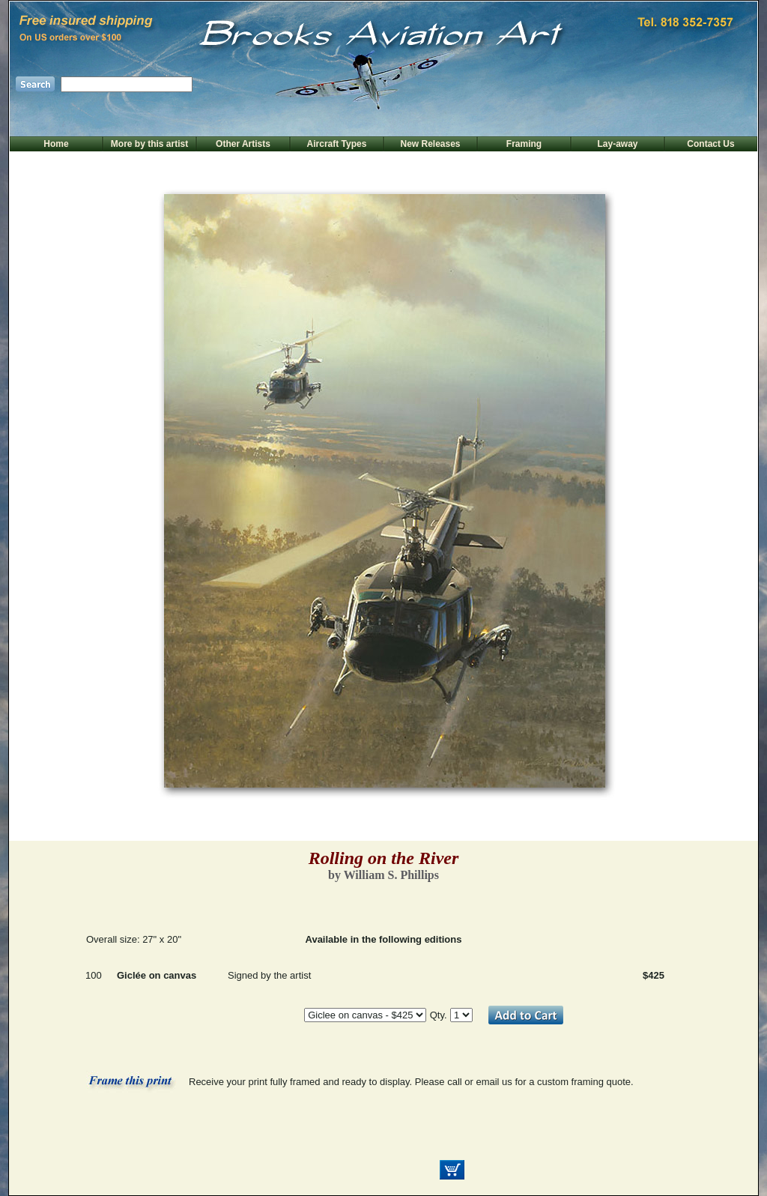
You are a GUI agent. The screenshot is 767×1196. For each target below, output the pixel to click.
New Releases (430, 144)
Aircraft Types (337, 144)
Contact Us (710, 144)
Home (55, 144)
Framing (524, 144)
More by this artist (149, 144)
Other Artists (243, 144)
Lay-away (617, 144)
